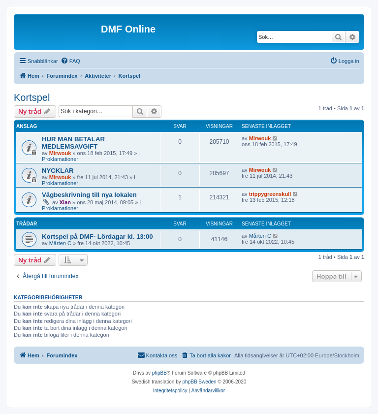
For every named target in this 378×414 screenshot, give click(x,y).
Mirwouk (60, 153)
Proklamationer (60, 159)
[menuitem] (70, 61)
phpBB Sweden (200, 381)
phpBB (159, 373)
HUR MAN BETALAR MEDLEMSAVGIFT (73, 142)
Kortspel (32, 97)
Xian (65, 202)
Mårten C (60, 243)
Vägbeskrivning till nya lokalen (89, 194)
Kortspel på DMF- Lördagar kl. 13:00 (97, 236)
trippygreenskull (270, 194)
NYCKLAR (57, 170)
